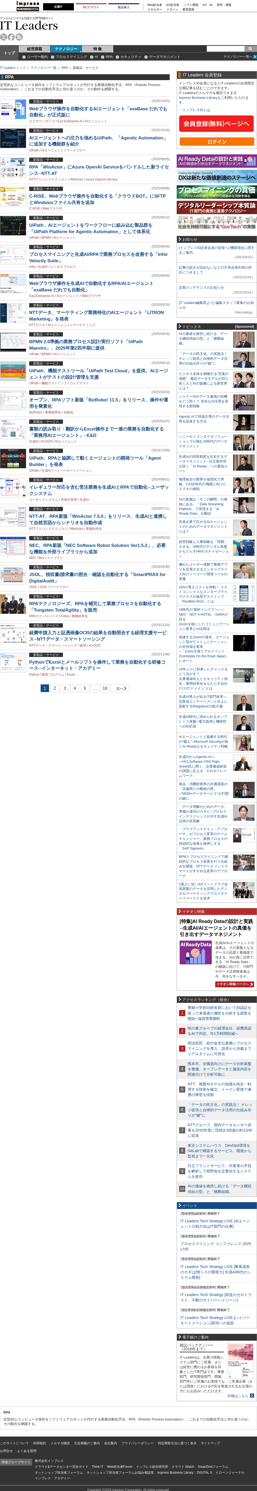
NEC (32, 558)
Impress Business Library (198, 98)
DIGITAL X (204, 1472)
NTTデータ (37, 325)
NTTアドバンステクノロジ (48, 179)
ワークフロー (76, 150)
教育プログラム (53, 674)
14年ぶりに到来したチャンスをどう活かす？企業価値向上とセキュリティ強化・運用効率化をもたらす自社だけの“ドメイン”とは (203, 678)
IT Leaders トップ (13, 68)
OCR (43, 587)
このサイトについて (14, 1443)
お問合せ (6, 1451)
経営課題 (34, 49)
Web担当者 (155, 4)
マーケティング (84, 325)
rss (19, 37)
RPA (109, 57)
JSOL (33, 587)
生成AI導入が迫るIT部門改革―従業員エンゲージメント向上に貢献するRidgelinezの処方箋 (203, 701)
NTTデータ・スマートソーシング (53, 645)
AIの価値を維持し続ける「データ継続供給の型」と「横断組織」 (203, 338)
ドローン (172, 9)
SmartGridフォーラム (213, 1467)
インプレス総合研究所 (152, 1467)
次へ (119, 689)
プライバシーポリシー (138, 1443)
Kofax (65, 616)
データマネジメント (164, 57)
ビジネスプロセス (63, 267)
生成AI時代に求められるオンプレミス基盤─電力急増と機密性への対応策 (203, 721)
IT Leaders (29, 25)
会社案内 (110, 1443)
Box (41, 558)
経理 (83, 645)
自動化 (68, 412)
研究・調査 (224, 4)
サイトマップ (210, 1443)
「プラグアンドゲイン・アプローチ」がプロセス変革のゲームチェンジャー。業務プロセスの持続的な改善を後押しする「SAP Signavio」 (203, 838)
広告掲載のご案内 (87, 1443)
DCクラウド (91, 7)
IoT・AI (208, 4)
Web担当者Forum (119, 1467)
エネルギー (155, 9)
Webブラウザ (52, 208)
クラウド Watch (183, 1467)
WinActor (76, 179)
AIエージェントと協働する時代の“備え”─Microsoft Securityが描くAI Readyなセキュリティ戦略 (203, 741)
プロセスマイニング (71, 57)
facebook (11, 37)
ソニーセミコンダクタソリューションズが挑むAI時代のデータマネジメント (203, 441)
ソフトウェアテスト (74, 383)
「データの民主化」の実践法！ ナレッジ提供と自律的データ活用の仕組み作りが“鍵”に (203, 358)
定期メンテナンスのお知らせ (201, 287)
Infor (32, 267)
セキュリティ (130, 57)
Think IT (97, 1467)
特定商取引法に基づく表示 (177, 1443)
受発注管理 (69, 500)
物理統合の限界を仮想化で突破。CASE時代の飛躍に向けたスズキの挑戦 (202, 484)
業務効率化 (53, 412)
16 (105, 688)
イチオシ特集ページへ (234, 984)
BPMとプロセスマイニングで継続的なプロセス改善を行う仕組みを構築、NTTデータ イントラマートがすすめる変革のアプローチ (203, 866)
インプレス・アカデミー (52, 1478)
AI (96, 57)
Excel (71, 674)
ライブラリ (55, 558)
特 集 (97, 49)
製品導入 (124, 7)
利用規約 (39, 1443)
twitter (3, 37)
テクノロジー (66, 49)
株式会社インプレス (49, 1461)
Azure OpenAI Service (102, 179)
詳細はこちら (238, 1396)
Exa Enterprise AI (70, 121)
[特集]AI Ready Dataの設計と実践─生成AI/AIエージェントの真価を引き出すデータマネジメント (216, 928)
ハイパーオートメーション (73, 470)
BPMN (46, 238)
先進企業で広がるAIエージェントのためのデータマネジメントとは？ (203, 526)
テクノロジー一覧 (43, 68)
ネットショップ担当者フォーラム (59, 1472)
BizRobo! (35, 412)
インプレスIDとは (196, 110)
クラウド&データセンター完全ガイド (61, 1467)
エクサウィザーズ (42, 121)
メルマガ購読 (60, 1443)
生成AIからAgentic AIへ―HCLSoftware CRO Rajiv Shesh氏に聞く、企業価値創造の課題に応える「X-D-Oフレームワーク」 (203, 766)
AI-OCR (46, 441)
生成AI (43, 267)
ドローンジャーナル (230, 1472)
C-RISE (34, 208)
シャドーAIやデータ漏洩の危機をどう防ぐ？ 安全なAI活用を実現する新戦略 (203, 401)
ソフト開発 (191, 4)
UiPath (34, 150)
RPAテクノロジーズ (43, 616)
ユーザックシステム (43, 500)
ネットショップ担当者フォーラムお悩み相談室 (120, 1472)
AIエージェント (96, 121)
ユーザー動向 (37, 57)
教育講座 (188, 9)
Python (34, 674)
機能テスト (49, 383)
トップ (9, 53)
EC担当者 (173, 4)
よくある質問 (26, 1451)
